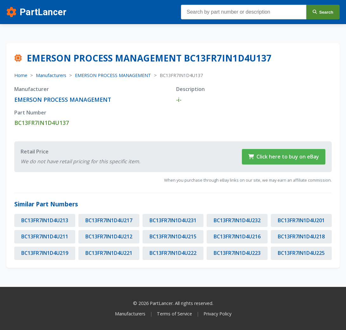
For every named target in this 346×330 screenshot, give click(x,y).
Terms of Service (174, 314)
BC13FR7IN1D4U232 (237, 220)
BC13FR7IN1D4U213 (44, 220)
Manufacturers (51, 75)
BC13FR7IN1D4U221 (108, 252)
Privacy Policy (217, 314)
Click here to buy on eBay (283, 156)
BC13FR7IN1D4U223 (237, 252)
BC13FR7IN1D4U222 (173, 252)
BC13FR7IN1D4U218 (301, 236)
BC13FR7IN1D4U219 (44, 252)
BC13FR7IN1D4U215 (173, 236)
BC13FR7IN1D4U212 (108, 236)
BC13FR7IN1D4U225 (301, 252)
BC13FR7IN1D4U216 (237, 236)
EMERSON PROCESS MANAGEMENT (113, 75)
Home (20, 75)
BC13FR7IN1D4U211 (44, 236)
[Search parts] (243, 12)
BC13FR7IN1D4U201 (301, 220)
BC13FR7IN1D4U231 (173, 220)
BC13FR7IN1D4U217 (108, 220)
